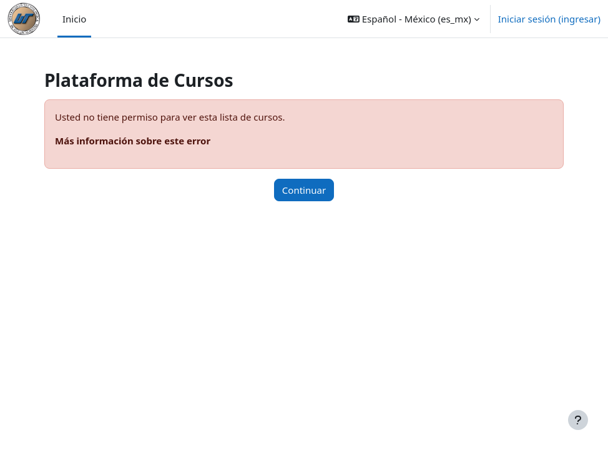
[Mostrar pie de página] (578, 420)
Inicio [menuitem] (74, 18)
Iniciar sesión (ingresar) (549, 18)
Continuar (304, 190)
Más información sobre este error (132, 140)
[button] (414, 19)
